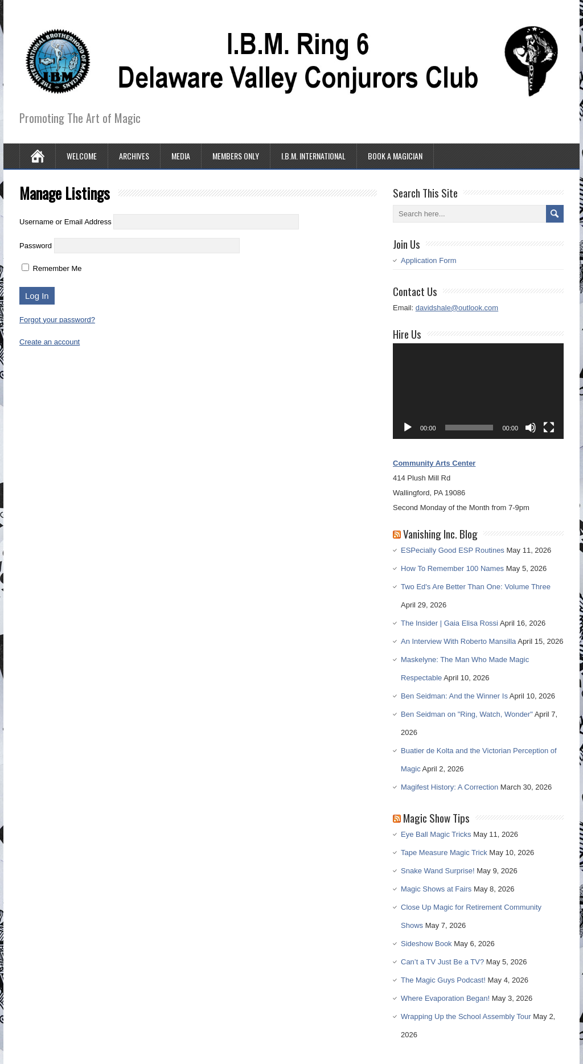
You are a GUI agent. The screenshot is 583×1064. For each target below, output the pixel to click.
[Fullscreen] (549, 427)
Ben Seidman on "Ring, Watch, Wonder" (467, 714)
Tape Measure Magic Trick (444, 852)
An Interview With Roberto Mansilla (458, 641)
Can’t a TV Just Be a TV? (442, 962)
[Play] (407, 427)
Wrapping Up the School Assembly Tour (466, 1016)
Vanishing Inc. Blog (440, 533)
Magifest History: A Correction (449, 787)
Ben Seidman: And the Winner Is (454, 696)
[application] (478, 391)
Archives (134, 156)
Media (180, 156)
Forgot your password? (57, 319)
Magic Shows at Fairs (436, 889)
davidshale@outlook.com (457, 307)
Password (35, 245)
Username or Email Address (65, 221)
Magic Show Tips (436, 817)
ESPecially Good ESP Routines (452, 550)
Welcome (82, 156)
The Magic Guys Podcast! (443, 980)
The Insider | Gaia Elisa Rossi (449, 623)
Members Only (235, 156)
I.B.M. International (313, 156)
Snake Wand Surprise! (438, 870)
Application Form (429, 260)
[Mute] (530, 427)
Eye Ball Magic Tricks (436, 834)
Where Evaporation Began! (445, 998)
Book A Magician (395, 156)
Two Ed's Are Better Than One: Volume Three (476, 586)
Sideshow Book (426, 943)
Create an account (49, 342)
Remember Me (52, 268)
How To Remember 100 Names (452, 568)
